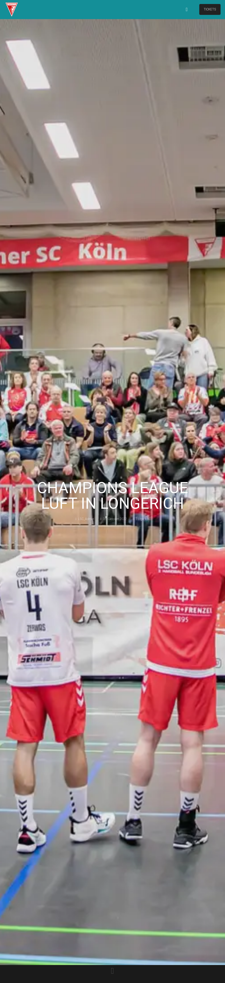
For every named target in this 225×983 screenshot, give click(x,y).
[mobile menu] (186, 9)
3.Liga (140, 519)
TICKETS (210, 9)
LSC (148, 519)
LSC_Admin (86, 519)
